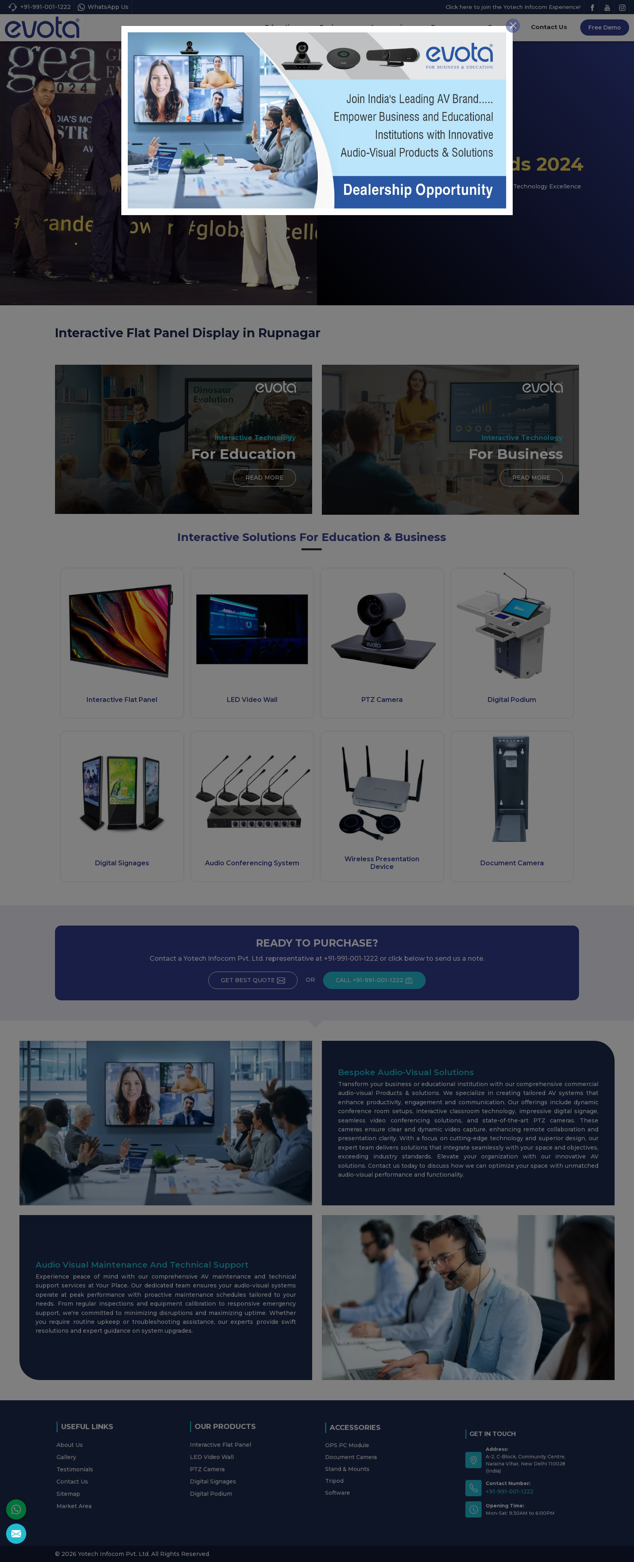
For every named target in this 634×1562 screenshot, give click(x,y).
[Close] (513, 7)
